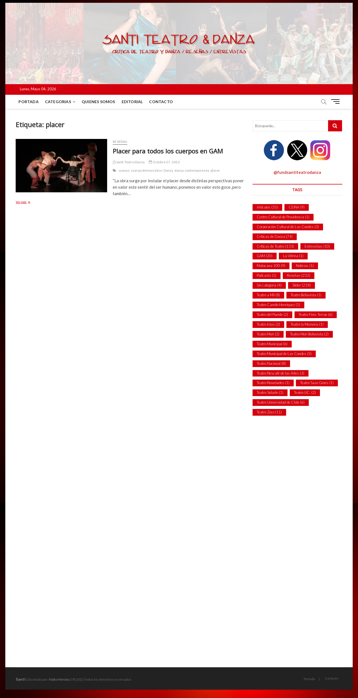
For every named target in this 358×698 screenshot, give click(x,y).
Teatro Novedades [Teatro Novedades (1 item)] (273, 382)
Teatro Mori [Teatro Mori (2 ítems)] (268, 334)
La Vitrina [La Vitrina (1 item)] (293, 256)
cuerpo (124, 170)
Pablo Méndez (59, 679)
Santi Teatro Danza (129, 162)
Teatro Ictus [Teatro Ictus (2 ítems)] (268, 324)
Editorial (132, 101)
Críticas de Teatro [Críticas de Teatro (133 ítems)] (275, 246)
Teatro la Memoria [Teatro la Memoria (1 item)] (307, 324)
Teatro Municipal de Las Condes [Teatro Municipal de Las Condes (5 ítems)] (284, 353)
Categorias (58, 101)
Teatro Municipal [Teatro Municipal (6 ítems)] (272, 344)
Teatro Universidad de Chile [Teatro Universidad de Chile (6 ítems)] (281, 402)
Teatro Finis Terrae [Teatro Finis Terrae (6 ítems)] (316, 314)
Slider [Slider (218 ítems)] (301, 285)
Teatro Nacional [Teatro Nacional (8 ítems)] (271, 363)
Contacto (161, 101)
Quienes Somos (98, 101)
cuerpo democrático (146, 170)
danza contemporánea (192, 170)
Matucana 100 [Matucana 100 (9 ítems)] (271, 265)
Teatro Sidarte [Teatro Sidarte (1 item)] (270, 392)
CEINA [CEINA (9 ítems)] (297, 207)
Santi (20, 679)
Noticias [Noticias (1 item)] (305, 265)
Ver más (26, 202)
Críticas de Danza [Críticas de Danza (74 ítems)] (275, 236)
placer (215, 170)
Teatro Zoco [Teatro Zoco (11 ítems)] (269, 412)
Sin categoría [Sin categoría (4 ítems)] (269, 285)
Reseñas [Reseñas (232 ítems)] (298, 275)
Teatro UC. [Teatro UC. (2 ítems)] (305, 392)
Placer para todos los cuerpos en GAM (168, 151)
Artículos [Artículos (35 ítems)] (267, 207)
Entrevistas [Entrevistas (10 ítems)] (317, 246)
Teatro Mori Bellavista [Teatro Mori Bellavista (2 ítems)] (309, 334)
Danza (168, 170)
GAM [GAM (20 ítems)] (264, 256)
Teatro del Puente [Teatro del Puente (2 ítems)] (272, 314)
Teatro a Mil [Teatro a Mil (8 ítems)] (268, 295)
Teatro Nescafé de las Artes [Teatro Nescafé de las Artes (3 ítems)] (280, 373)
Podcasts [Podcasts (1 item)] (266, 275)
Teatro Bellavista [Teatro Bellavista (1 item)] (306, 295)
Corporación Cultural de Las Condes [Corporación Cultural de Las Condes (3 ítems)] (288, 226)
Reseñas (120, 141)
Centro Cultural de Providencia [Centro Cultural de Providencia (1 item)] (283, 217)
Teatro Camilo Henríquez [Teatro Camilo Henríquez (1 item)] (278, 304)
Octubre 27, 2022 (164, 162)
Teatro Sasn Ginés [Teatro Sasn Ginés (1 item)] (317, 382)
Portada (28, 101)
